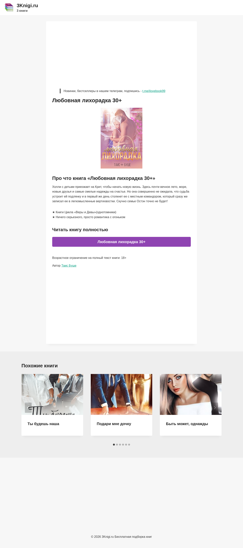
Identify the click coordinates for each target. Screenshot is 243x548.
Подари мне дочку (114, 424)
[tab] (114, 445)
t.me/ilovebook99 (153, 91)
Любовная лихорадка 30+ (122, 242)
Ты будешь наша (43, 424)
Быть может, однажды (187, 424)
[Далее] (214, 408)
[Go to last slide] (28, 408)
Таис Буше (68, 265)
